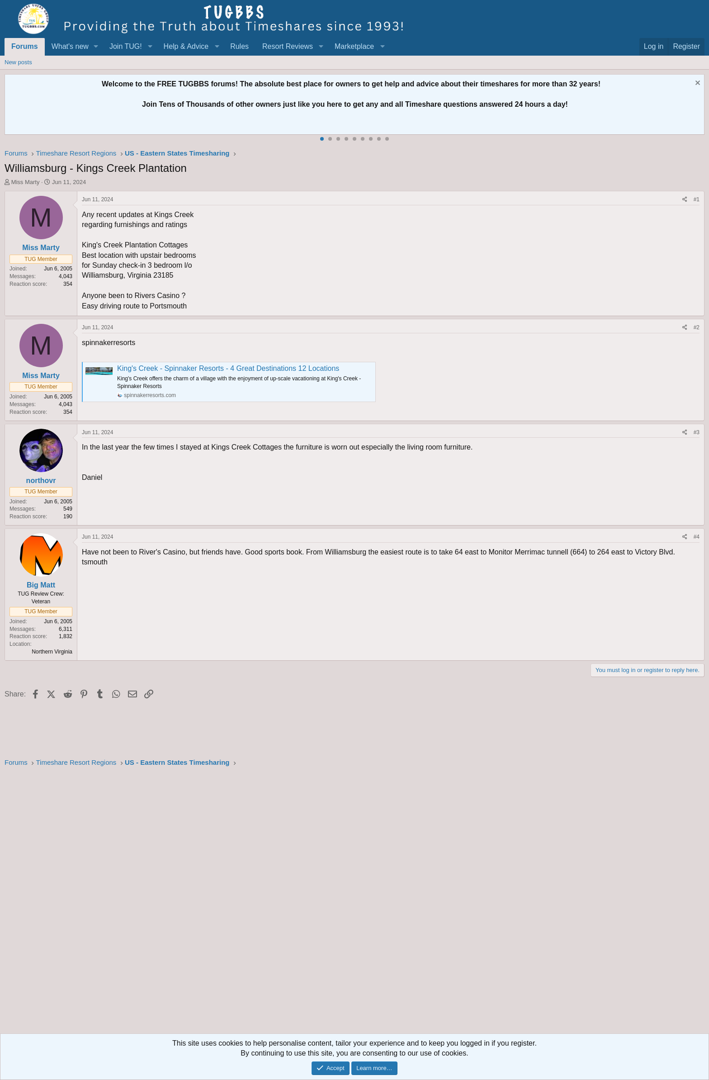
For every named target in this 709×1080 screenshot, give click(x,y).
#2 (697, 327)
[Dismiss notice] (696, 84)
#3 (697, 432)
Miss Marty (25, 182)
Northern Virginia (52, 652)
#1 (697, 199)
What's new (70, 46)
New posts (18, 62)
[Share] (684, 199)
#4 (697, 537)
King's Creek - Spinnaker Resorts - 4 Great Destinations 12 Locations (228, 368)
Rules (239, 46)
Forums (24, 46)
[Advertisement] (276, 903)
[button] (96, 46)
